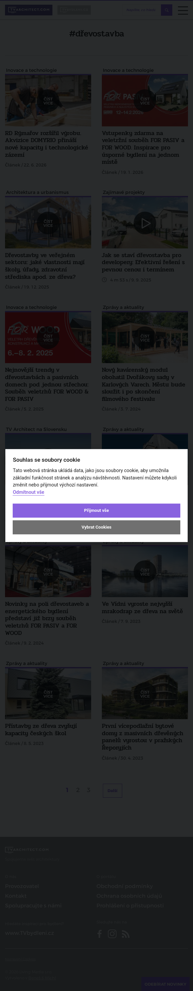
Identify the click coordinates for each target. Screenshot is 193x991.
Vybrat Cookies (96, 527)
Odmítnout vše (28, 492)
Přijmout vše (96, 510)
